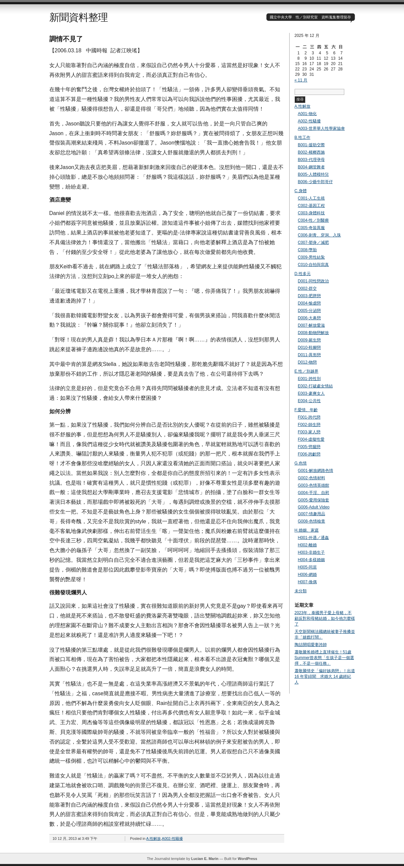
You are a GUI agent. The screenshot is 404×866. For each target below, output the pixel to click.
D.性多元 (303, 273)
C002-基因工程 (311, 205)
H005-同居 (307, 567)
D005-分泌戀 (309, 310)
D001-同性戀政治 (313, 281)
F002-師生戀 (309, 424)
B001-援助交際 (311, 145)
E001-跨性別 (309, 378)
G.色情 (301, 463)
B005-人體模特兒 (313, 174)
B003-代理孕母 (311, 159)
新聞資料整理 (78, 17)
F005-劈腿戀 (309, 446)
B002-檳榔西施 (311, 152)
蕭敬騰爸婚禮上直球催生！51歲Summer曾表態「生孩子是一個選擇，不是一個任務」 (324, 658)
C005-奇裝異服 (311, 227)
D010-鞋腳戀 (309, 347)
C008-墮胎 (307, 250)
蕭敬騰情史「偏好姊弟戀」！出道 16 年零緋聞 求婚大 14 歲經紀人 (325, 676)
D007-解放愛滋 (311, 325)
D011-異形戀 (309, 355)
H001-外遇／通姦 (313, 537)
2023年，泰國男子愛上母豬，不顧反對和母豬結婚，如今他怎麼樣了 (325, 618)
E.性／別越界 (306, 371)
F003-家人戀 (309, 432)
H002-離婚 (307, 545)
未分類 (301, 591)
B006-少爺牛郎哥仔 (315, 181)
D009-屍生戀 (309, 340)
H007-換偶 (307, 582)
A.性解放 (153, 838)
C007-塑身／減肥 (313, 242)
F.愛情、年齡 (306, 410)
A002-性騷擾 (172, 838)
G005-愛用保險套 (313, 500)
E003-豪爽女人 (311, 393)
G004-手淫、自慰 (313, 492)
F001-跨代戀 (309, 417)
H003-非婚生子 (311, 552)
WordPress (247, 859)
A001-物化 (307, 113)
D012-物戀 (307, 362)
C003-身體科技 (311, 213)
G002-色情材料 (311, 478)
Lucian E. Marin (204, 859)
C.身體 (301, 190)
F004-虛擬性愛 (311, 439)
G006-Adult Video (314, 507)
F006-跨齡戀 (309, 454)
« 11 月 (301, 80)
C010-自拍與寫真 (313, 264)
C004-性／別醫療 (313, 220)
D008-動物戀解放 (313, 332)
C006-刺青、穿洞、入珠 (319, 235)
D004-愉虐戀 (309, 303)
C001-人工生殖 (311, 198)
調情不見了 (66, 39)
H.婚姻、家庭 (307, 530)
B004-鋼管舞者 (311, 167)
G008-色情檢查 (311, 521)
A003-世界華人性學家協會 (321, 128)
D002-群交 (307, 288)
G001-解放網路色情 (315, 470)
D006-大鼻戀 (309, 318)
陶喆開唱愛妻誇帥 (311, 644)
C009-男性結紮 (311, 257)
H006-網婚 (307, 574)
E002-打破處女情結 (315, 386)
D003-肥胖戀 (309, 295)
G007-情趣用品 (311, 513)
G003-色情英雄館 (313, 485)
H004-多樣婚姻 (311, 559)
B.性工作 (302, 137)
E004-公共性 (309, 400)
